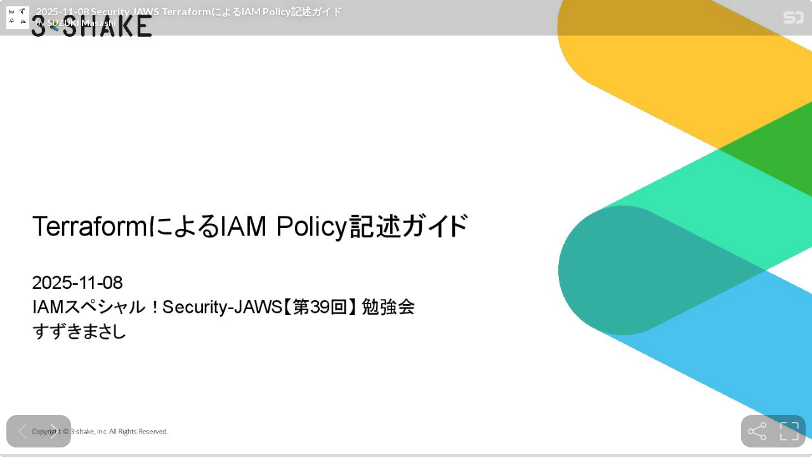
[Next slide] (55, 431)
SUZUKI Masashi (81, 22)
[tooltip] (757, 431)
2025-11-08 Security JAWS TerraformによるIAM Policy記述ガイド (189, 11)
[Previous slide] (22, 431)
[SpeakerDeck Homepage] (793, 20)
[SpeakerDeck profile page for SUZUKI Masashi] (17, 18)
